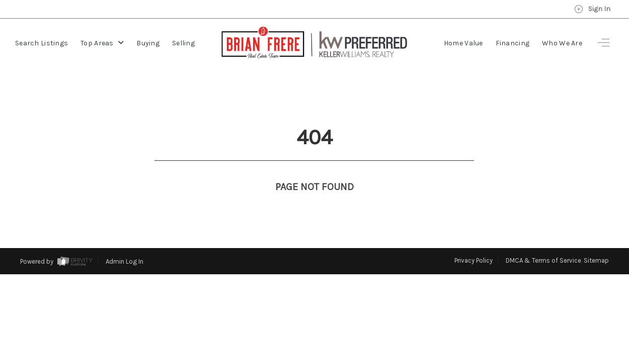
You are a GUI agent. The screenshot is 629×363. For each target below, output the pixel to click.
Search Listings (41, 43)
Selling (183, 43)
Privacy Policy (473, 242)
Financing (513, 43)
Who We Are (562, 43)
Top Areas (102, 43)
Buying (148, 43)
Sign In (592, 9)
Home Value (463, 43)
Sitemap (596, 242)
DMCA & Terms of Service (543, 242)
